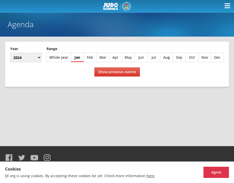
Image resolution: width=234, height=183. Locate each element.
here (150, 175)
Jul (154, 57)
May (128, 57)
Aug (166, 57)
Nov (204, 57)
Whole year (58, 57)
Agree (216, 172)
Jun (141, 57)
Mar (102, 57)
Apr (115, 57)
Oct (192, 57)
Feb (90, 57)
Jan (77, 57)
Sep (179, 57)
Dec (217, 57)
